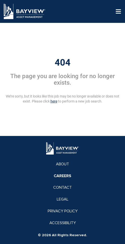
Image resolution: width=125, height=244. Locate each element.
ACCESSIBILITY (62, 223)
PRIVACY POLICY (63, 211)
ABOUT (62, 164)
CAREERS (62, 176)
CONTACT (62, 187)
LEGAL (63, 199)
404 (63, 62)
